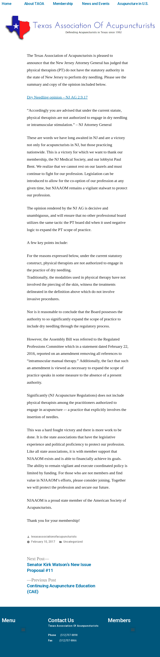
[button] (23, 630)
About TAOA (34, 3)
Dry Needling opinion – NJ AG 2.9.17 (57, 97)
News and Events (96, 3)
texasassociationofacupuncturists (54, 536)
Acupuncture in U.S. (132, 3)
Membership (63, 3)
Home (6, 3)
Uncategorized (73, 541)
